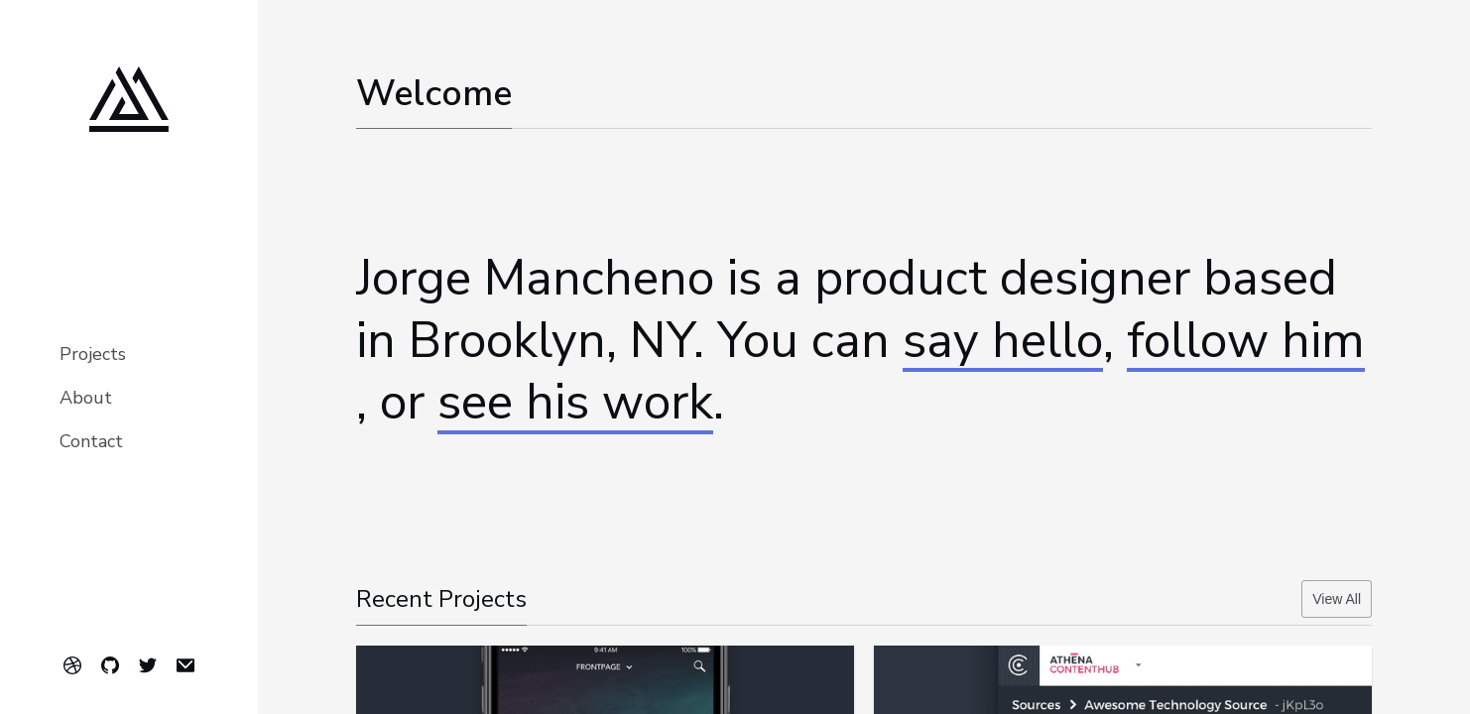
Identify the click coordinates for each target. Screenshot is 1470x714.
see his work (575, 403)
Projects (93, 354)
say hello (1003, 341)
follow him (1246, 341)
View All (1336, 599)
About (86, 398)
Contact (91, 441)
